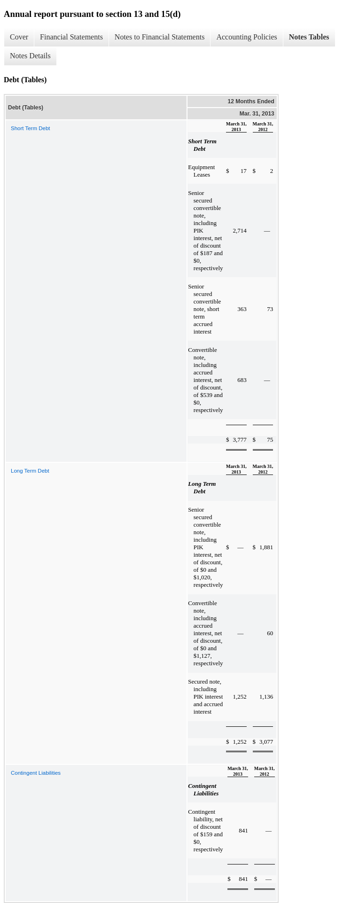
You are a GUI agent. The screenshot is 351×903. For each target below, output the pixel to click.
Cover (19, 37)
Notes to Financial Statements (160, 37)
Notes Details (30, 56)
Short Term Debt (30, 128)
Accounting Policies (246, 37)
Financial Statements (71, 37)
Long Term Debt (30, 471)
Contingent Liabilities (36, 773)
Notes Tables (309, 37)
